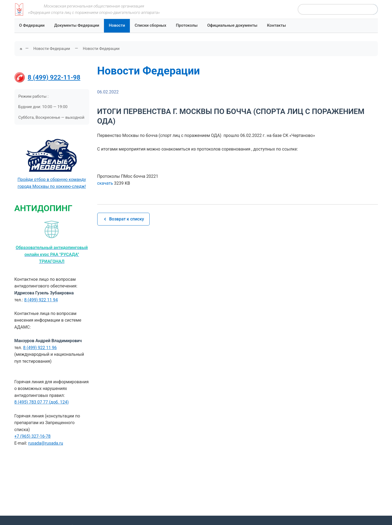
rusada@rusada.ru (45, 443)
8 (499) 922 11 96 (40, 347)
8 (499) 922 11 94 (41, 299)
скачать (105, 183)
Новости (117, 25)
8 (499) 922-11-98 (54, 77)
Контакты (276, 25)
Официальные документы (232, 25)
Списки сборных (150, 25)
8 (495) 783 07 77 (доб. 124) (41, 402)
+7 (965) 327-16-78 (32, 436)
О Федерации (32, 25)
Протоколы (186, 25)
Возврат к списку (123, 219)
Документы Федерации (76, 25)
